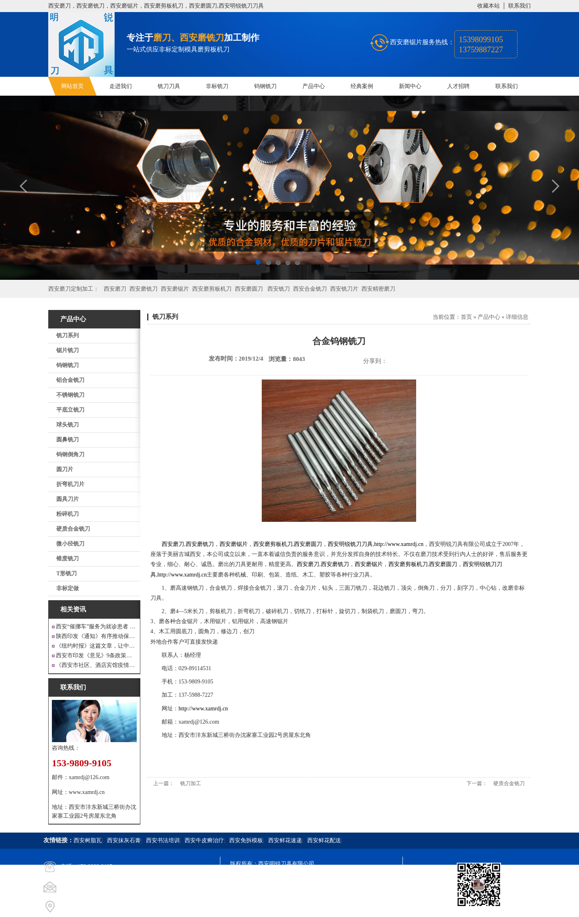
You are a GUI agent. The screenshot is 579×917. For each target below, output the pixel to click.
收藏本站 (488, 6)
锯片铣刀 (67, 350)
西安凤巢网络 (275, 907)
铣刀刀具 (169, 86)
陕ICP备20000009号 (288, 878)
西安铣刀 (278, 289)
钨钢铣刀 (265, 86)
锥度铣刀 (67, 559)
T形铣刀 (66, 573)
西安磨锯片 (175, 289)
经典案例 (362, 86)
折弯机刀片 (70, 484)
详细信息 (517, 317)
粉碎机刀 (67, 514)
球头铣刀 (67, 425)
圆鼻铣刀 (67, 440)
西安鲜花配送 (324, 840)
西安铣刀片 (344, 289)
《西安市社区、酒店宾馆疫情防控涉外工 (96, 665)
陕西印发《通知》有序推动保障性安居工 (96, 636)
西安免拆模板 (246, 840)
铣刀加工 (190, 783)
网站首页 (72, 86)
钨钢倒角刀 (70, 454)
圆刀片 (64, 469)
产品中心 (313, 86)
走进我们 (120, 86)
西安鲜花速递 (285, 840)
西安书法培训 (163, 840)
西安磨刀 (115, 289)
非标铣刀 (217, 86)
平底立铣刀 (70, 410)
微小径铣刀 (70, 544)
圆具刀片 (67, 499)
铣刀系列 (67, 335)
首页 (466, 317)
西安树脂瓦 (88, 840)
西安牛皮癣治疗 (204, 840)
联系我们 (519, 6)
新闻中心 (410, 86)
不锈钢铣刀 (70, 395)
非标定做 (67, 588)
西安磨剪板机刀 (212, 289)
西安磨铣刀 (143, 289)
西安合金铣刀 (310, 289)
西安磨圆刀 (249, 289)
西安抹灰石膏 (124, 840)
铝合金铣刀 (70, 380)
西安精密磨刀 (378, 289)
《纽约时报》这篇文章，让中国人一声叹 (96, 646)
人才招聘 (458, 86)
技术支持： (244, 907)
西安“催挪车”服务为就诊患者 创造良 (96, 627)
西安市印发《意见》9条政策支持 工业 (96, 655)
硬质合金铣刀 (73, 529)
